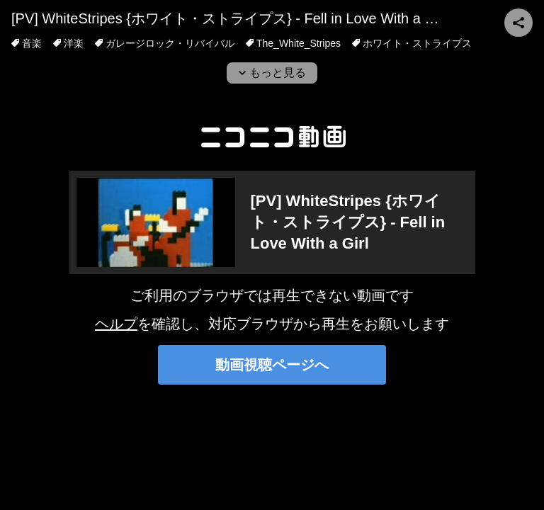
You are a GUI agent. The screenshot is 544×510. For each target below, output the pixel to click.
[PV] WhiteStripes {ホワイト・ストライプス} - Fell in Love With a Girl (229, 18)
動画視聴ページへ (272, 365)
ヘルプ (116, 324)
